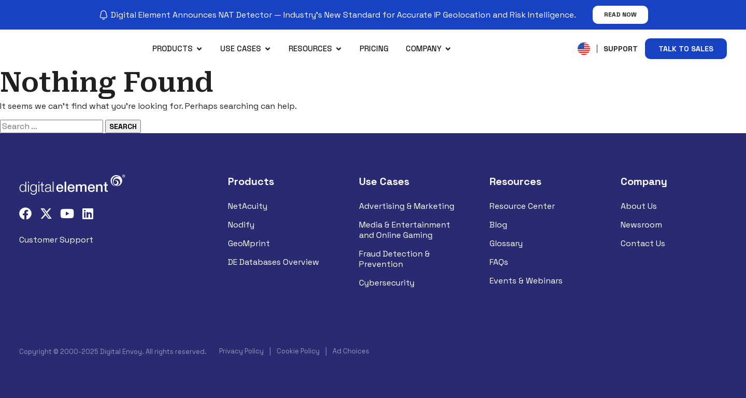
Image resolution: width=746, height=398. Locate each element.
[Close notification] (729, 15)
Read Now (620, 14)
